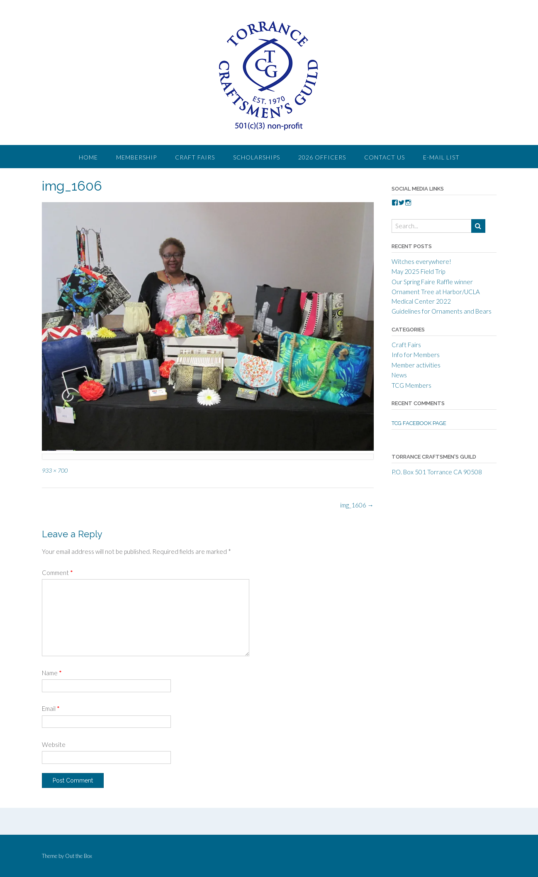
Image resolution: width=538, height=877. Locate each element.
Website (54, 744)
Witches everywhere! (421, 261)
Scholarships (256, 157)
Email (51, 708)
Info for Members (416, 354)
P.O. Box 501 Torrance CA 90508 (437, 472)
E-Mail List (441, 157)
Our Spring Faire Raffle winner (432, 281)
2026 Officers (322, 157)
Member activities (416, 365)
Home (88, 157)
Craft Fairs (195, 157)
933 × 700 (55, 470)
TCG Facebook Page (419, 423)
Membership (136, 157)
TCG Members (411, 385)
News (399, 375)
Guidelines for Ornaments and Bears (442, 311)
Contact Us (384, 157)
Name (52, 672)
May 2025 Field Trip (418, 271)
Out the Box (78, 856)
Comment (57, 572)
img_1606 (357, 505)
